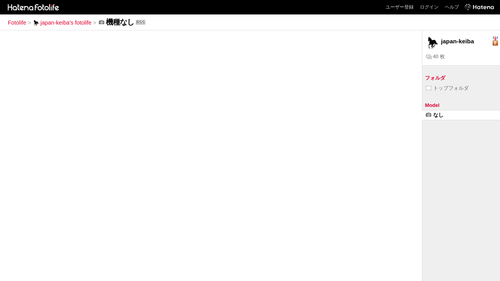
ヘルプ (452, 7)
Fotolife (17, 23)
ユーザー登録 (400, 7)
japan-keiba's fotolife (62, 23)
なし (434, 115)
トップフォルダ (447, 88)
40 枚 (435, 56)
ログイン (429, 7)
